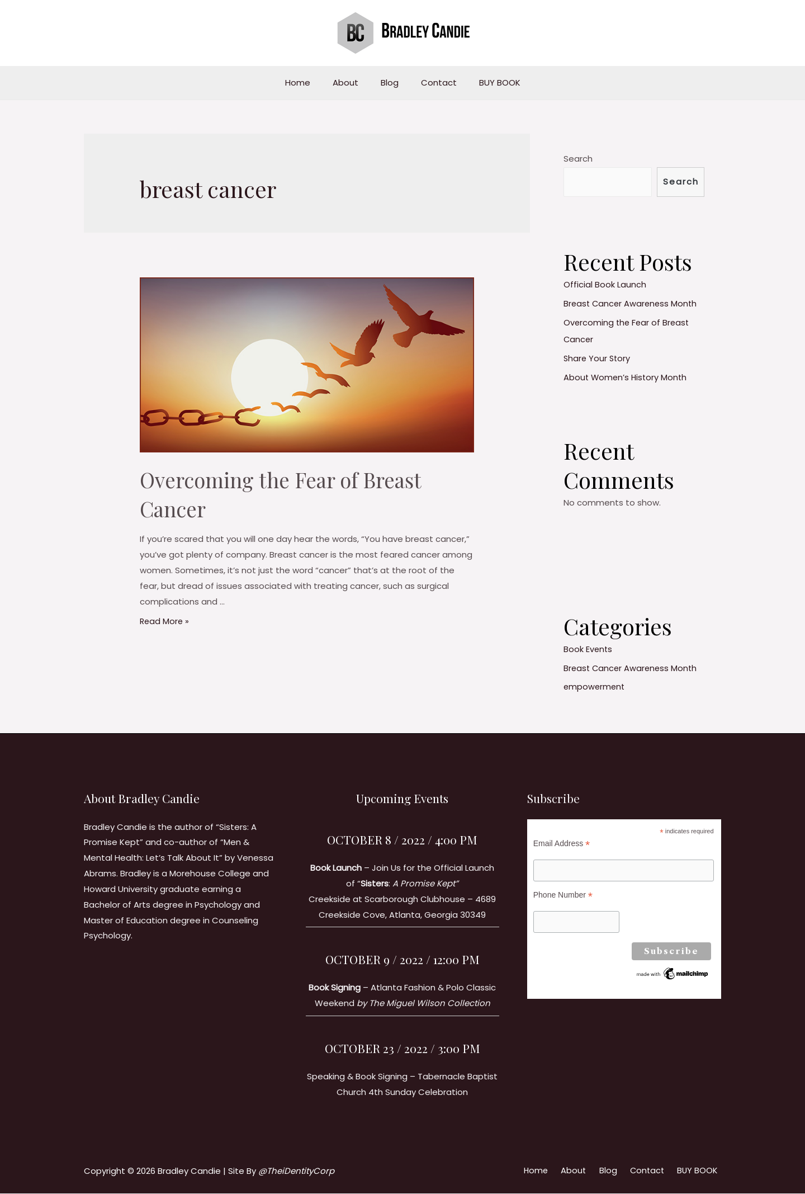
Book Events (588, 649)
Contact (433, 82)
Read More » (165, 621)
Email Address (561, 843)
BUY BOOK (488, 82)
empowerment (595, 687)
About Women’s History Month (627, 378)
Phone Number (563, 896)
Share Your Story (598, 359)
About (351, 82)
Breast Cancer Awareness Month (632, 304)
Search (578, 158)
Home (308, 82)
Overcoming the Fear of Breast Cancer (293, 493)
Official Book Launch (605, 285)
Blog (390, 82)
